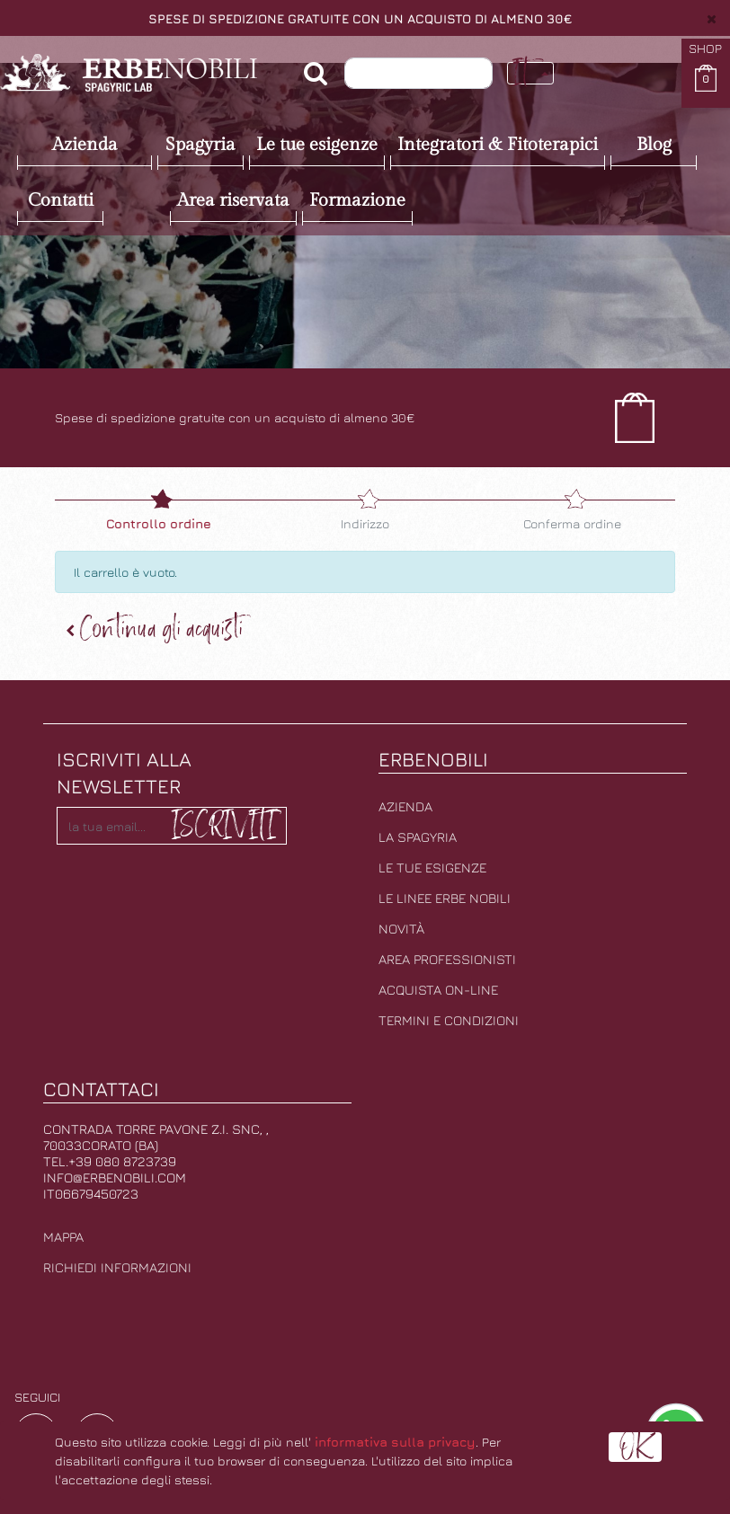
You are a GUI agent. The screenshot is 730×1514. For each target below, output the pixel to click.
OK (635, 1447)
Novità (401, 928)
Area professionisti (447, 959)
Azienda (405, 806)
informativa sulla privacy (395, 1441)
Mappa (63, 1236)
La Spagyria (417, 837)
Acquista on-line (438, 989)
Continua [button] (154, 629)
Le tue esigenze (432, 867)
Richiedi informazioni (117, 1267)
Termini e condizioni (448, 1020)
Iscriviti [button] (223, 825)
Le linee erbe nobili (444, 898)
